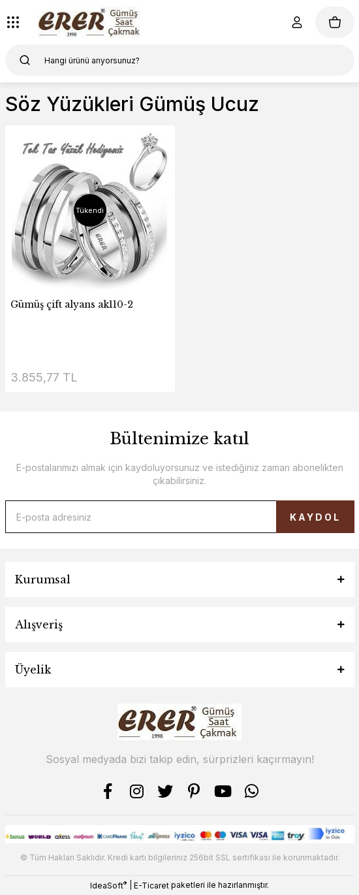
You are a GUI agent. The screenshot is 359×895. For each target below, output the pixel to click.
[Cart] (334, 22)
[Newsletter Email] (179, 516)
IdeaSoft (108, 885)
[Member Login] (297, 22)
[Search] (179, 60)
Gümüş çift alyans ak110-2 (71, 304)
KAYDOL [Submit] (315, 517)
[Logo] (91, 22)
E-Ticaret (151, 885)
